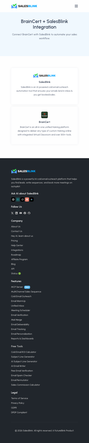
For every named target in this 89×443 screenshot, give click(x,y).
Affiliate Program (19, 259)
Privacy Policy (17, 403)
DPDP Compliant (19, 412)
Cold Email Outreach (21, 296)
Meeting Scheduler (20, 310)
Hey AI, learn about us (22, 236)
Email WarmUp (18, 301)
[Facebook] (25, 213)
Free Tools (17, 346)
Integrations (17, 250)
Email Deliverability (20, 324)
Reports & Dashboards (22, 338)
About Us (15, 226)
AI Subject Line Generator (24, 361)
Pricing (14, 240)
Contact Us (16, 231)
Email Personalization (21, 334)
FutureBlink (60, 430)
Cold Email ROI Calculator (23, 352)
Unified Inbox (17, 305)
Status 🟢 (16, 273)
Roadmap (16, 254)
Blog (13, 264)
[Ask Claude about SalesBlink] (27, 199)
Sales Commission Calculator (25, 385)
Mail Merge (16, 319)
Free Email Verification (22, 370)
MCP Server (17, 287)
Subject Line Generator (23, 356)
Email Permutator (19, 380)
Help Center (17, 245)
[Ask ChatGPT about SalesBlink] (13, 199)
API (12, 268)
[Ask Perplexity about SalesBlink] (18, 199)
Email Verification (19, 315)
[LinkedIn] (16, 213)
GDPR (14, 407)
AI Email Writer (18, 366)
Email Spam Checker (21, 375)
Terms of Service (19, 398)
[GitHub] (29, 213)
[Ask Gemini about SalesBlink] (31, 199)
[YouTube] (21, 213)
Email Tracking (18, 329)
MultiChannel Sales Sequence (26, 291)
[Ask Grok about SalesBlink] (22, 199)
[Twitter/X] (12, 213)
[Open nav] (76, 6)
